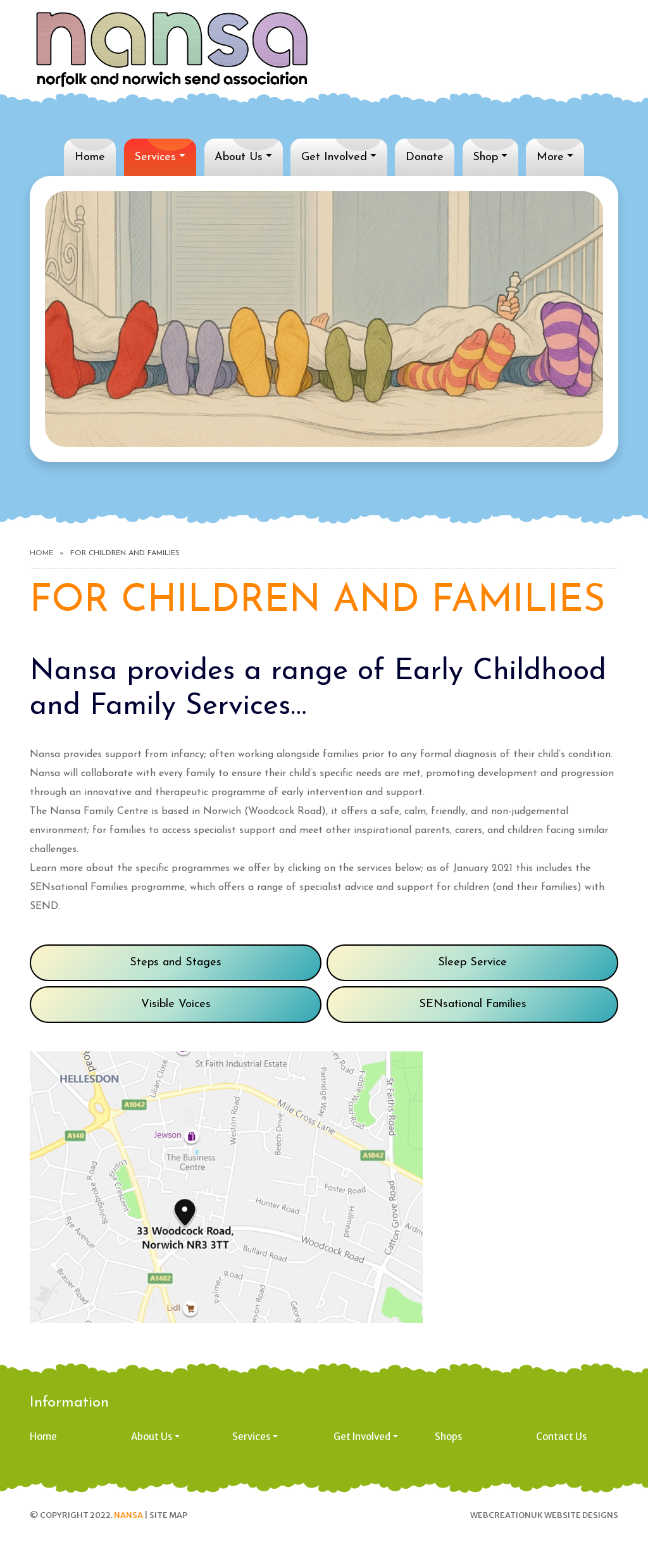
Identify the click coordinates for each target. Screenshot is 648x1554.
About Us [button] (151, 1437)
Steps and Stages (175, 962)
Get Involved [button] (361, 1437)
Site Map (168, 1515)
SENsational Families (472, 1004)
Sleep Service (472, 962)
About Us (239, 157)
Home (90, 157)
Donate (425, 157)
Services (155, 157)
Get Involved (334, 157)
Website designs (581, 1515)
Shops (448, 1437)
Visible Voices (176, 1004)
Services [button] (251, 1437)
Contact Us (561, 1437)
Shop (485, 157)
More (550, 157)
